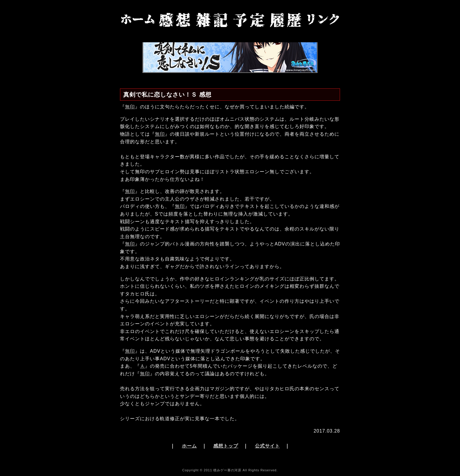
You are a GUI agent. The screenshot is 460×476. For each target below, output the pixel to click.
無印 (130, 106)
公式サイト (267, 445)
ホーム (189, 445)
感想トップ (225, 445)
